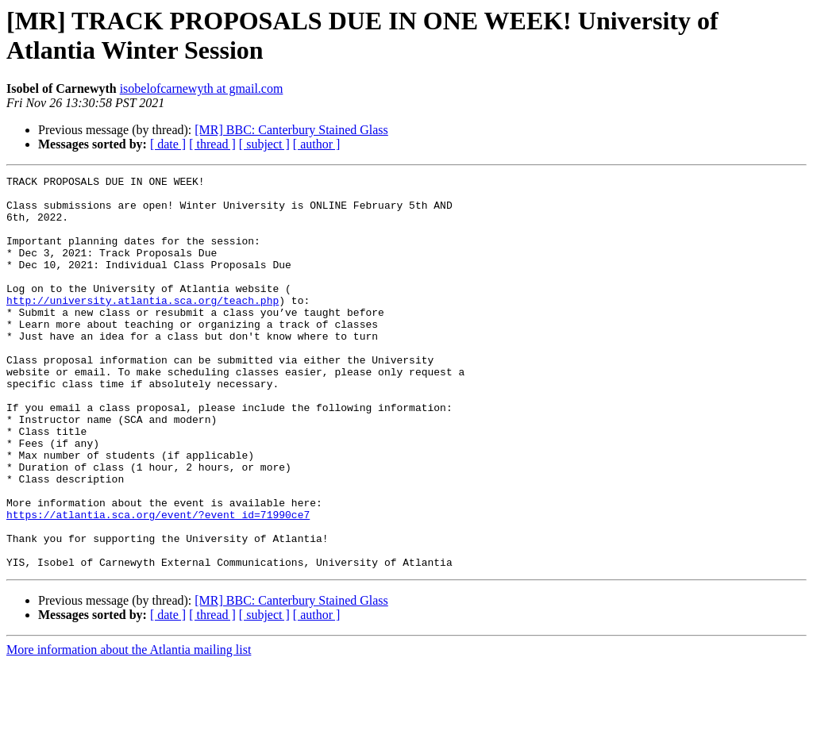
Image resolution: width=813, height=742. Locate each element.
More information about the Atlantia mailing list (128, 728)
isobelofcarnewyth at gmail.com (201, 88)
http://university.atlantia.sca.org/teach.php (142, 326)
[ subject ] (264, 144)
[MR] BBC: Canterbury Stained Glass (291, 129)
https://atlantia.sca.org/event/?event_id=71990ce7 (158, 583)
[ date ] (168, 144)
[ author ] (317, 144)
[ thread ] (212, 144)
